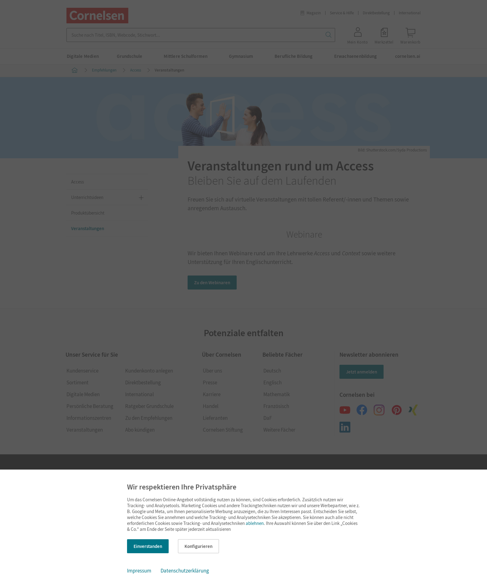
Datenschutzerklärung (185, 570)
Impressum (139, 570)
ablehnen (255, 523)
